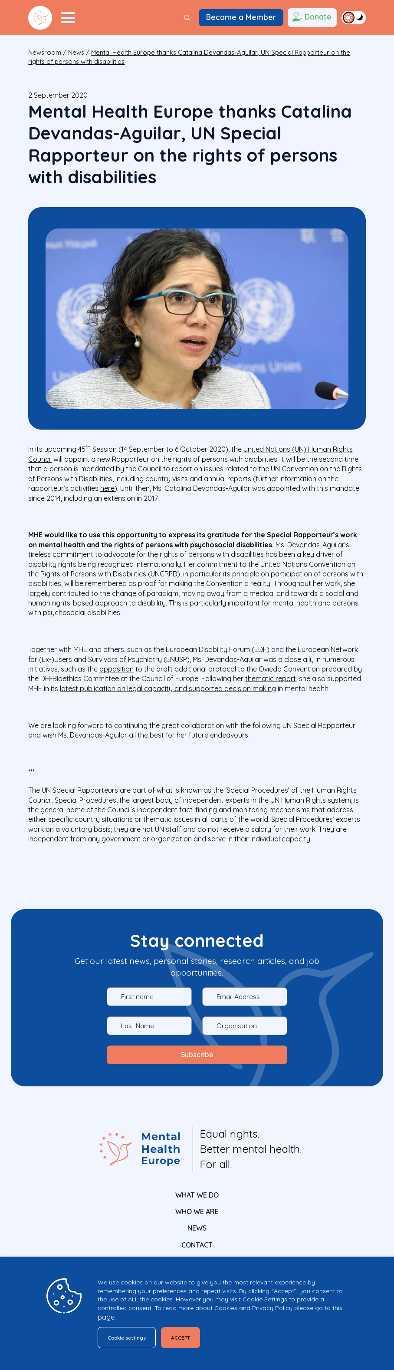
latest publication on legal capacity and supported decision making (168, 688)
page (106, 1314)
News (76, 52)
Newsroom (44, 52)
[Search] (187, 17)
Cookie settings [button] (131, 1336)
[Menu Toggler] (67, 17)
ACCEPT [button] (193, 1336)
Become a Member (241, 17)
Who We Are (197, 1210)
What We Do (197, 1193)
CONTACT (197, 1243)
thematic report (270, 678)
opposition (116, 669)
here (107, 488)
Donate (311, 18)
